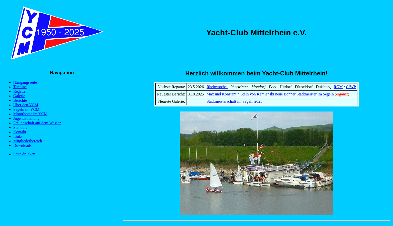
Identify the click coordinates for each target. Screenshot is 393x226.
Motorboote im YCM (30, 114)
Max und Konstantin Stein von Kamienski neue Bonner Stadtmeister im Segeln (278, 94)
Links (17, 136)
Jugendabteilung (26, 118)
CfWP (351, 87)
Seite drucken (24, 154)
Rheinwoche (217, 87)
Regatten (20, 91)
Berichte (20, 100)
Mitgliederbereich (27, 141)
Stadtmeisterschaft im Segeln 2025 (234, 101)
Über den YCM (25, 105)
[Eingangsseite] (25, 82)
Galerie (19, 96)
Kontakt (19, 132)
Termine (20, 87)
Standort (20, 127)
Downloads (22, 145)
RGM (338, 87)
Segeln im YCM (26, 109)
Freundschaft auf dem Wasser (37, 123)
